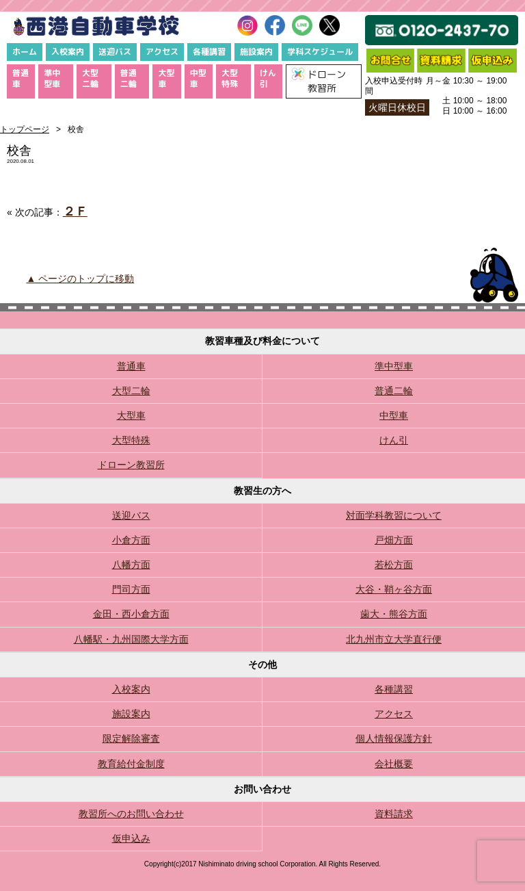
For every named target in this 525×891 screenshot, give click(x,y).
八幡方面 (131, 564)
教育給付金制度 (131, 763)
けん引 (268, 78)
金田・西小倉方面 (131, 613)
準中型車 (52, 78)
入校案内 (67, 51)
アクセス (162, 51)
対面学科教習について (394, 515)
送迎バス (114, 51)
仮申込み (131, 838)
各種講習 (209, 51)
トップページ (24, 129)
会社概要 (394, 763)
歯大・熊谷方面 (393, 613)
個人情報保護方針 (393, 738)
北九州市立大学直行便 (394, 639)
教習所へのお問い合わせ (131, 813)
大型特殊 (229, 78)
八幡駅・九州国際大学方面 (131, 639)
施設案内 (256, 51)
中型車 (198, 78)
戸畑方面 (394, 539)
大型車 (166, 78)
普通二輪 (128, 78)
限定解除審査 (131, 738)
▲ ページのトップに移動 (80, 278)
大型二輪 (90, 78)
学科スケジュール (320, 51)
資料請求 (394, 813)
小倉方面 (131, 539)
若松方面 (394, 564)
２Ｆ (75, 211)
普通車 (20, 78)
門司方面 (131, 589)
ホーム (24, 51)
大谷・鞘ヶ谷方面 (393, 589)
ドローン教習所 (131, 464)
